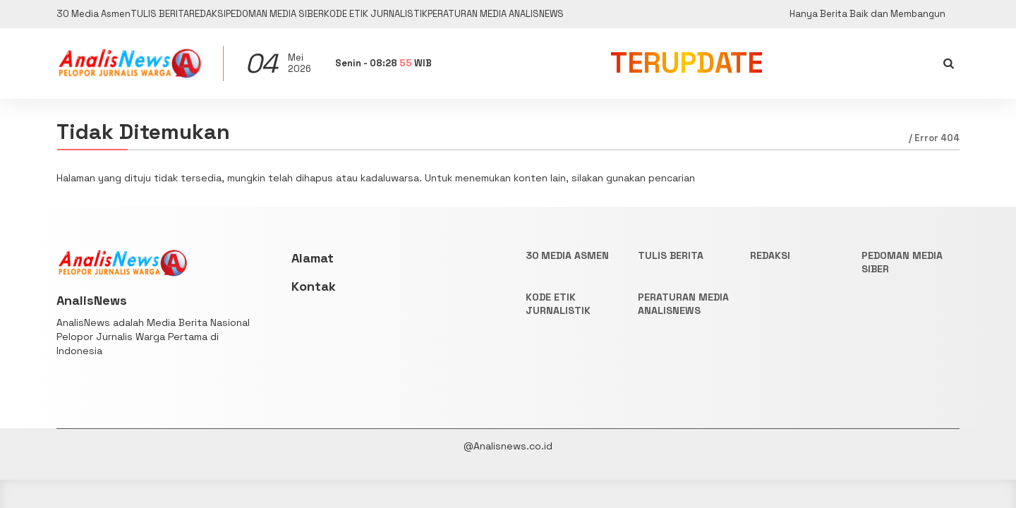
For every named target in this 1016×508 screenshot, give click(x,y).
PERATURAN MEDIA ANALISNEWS (640, 14)
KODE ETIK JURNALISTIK (485, 14)
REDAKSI (259, 14)
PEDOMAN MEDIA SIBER (353, 14)
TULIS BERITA (189, 14)
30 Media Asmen (97, 14)
